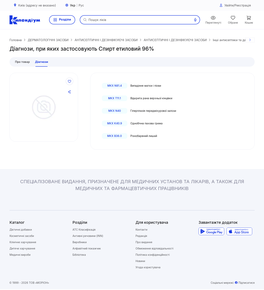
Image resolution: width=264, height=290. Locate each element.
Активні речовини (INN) (88, 236)
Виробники (80, 242)
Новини (140, 261)
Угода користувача (148, 268)
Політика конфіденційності (153, 255)
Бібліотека (79, 255)
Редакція (141, 236)
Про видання (144, 242)
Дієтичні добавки (21, 230)
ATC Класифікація (84, 230)
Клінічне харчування (23, 242)
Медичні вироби (20, 255)
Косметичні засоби (22, 236)
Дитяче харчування (22, 249)
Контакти (141, 230)
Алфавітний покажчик (87, 249)
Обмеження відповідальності (154, 249)
